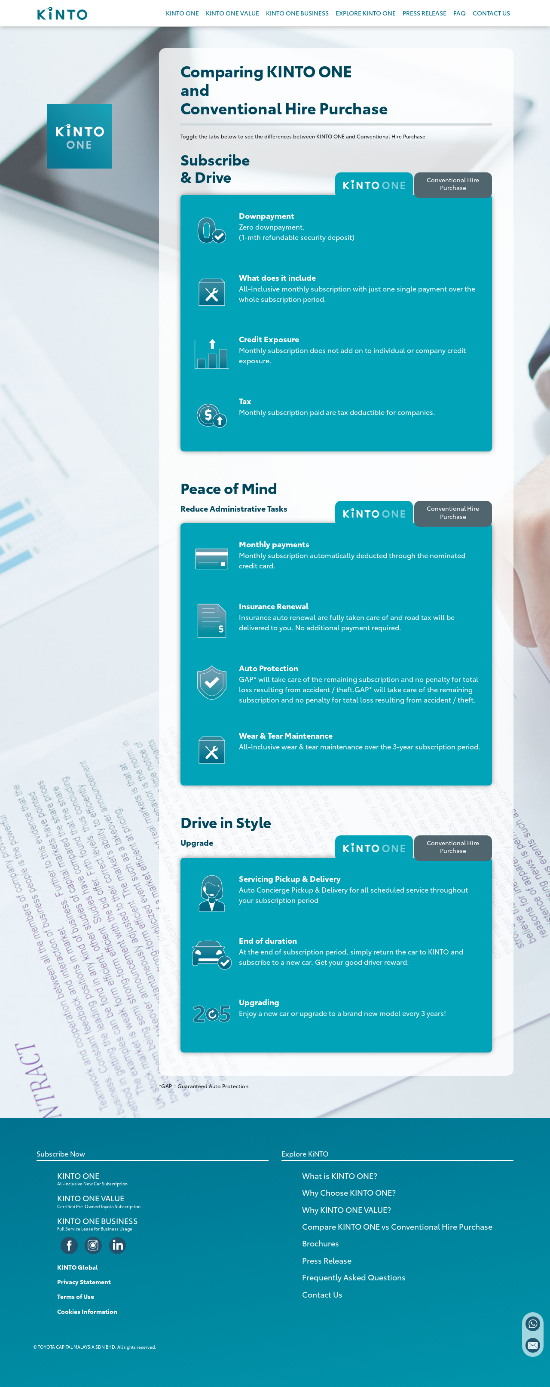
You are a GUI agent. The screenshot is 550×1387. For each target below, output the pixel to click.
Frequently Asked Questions (354, 1277)
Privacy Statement (84, 1281)
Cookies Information (87, 1311)
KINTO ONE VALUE (232, 13)
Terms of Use (75, 1296)
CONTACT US (491, 13)
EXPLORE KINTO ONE (366, 13)
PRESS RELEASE (424, 13)
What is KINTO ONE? (339, 1175)
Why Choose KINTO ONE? (349, 1192)
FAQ (459, 13)
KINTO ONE (182, 13)
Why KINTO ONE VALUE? (346, 1209)
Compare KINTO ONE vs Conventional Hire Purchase (397, 1226)
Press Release (326, 1260)
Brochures (320, 1243)
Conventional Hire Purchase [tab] (453, 183)
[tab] (374, 185)
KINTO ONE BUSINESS (297, 13)
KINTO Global (77, 1267)
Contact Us (322, 1294)
